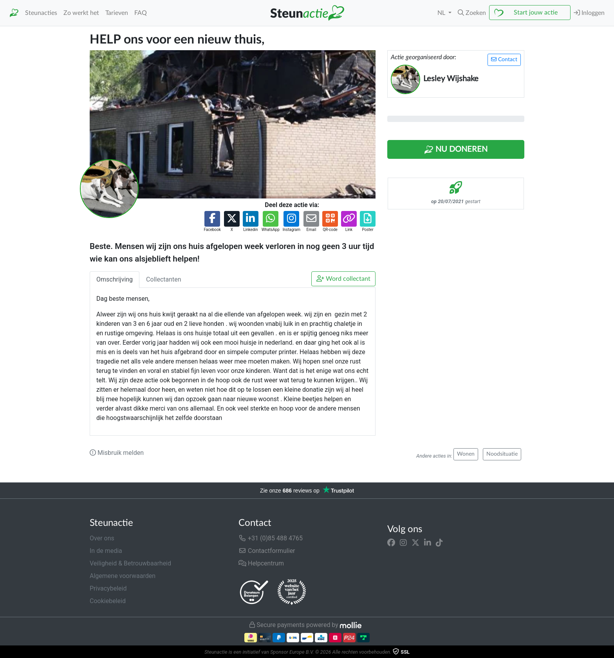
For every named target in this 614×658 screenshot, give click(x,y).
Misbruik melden (117, 452)
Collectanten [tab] (163, 279)
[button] (472, 13)
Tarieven (116, 13)
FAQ (140, 13)
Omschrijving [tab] (114, 279)
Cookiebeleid (108, 601)
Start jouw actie (536, 12)
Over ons (102, 538)
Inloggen (589, 12)
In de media (106, 550)
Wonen (466, 454)
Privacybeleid (108, 588)
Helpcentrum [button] (261, 563)
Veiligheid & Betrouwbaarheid (130, 563)
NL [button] (442, 13)
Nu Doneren (456, 150)
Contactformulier (266, 550)
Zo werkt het (81, 13)
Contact (504, 59)
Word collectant (343, 278)
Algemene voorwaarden (122, 576)
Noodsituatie (502, 454)
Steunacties (41, 13)
